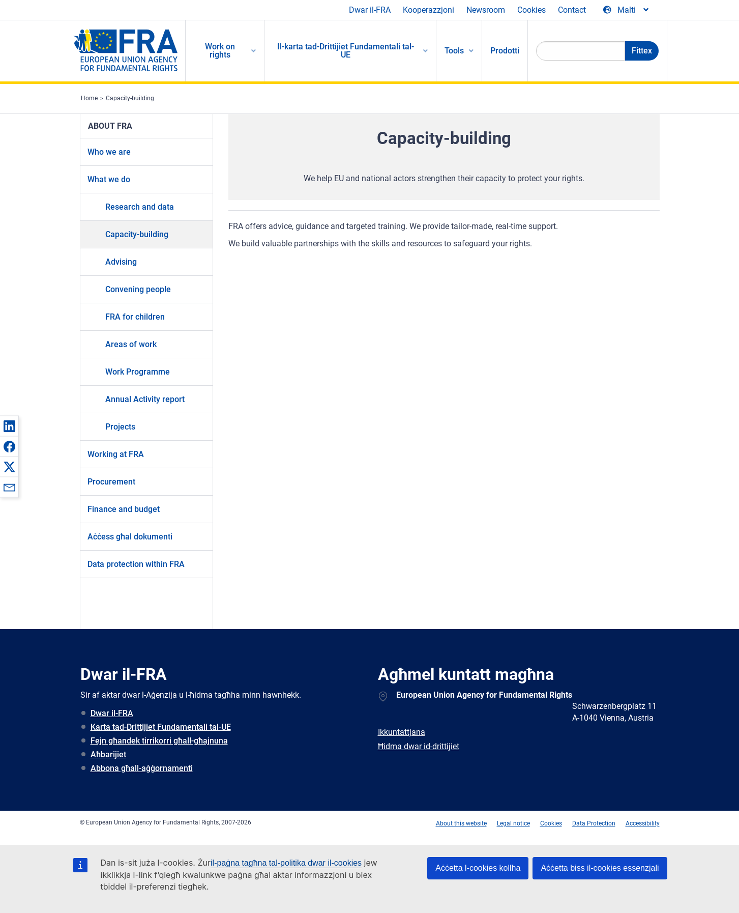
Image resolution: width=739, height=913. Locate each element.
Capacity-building (130, 98)
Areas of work (131, 344)
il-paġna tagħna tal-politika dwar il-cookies (286, 863)
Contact (572, 10)
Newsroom (485, 10)
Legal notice (513, 823)
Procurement (111, 482)
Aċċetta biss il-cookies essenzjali (600, 868)
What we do (108, 179)
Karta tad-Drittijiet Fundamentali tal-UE (161, 727)
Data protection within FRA (136, 564)
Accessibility (643, 823)
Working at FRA (115, 454)
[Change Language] (626, 10)
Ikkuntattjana (401, 732)
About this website (461, 823)
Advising (121, 262)
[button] (9, 426)
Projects (120, 427)
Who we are (109, 152)
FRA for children (135, 317)
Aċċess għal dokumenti (129, 536)
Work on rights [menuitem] (220, 51)
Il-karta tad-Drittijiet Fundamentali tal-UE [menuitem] (345, 51)
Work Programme (137, 372)
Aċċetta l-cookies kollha (477, 868)
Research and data (139, 207)
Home (89, 98)
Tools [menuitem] (454, 50)
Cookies (531, 10)
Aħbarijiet (108, 754)
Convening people (138, 289)
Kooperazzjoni (428, 10)
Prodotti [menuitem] (504, 50)
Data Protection (593, 823)
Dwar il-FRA (370, 10)
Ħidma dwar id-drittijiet (418, 746)
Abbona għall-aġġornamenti (142, 768)
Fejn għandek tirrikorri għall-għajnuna (159, 741)
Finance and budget (123, 509)
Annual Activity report (145, 399)
